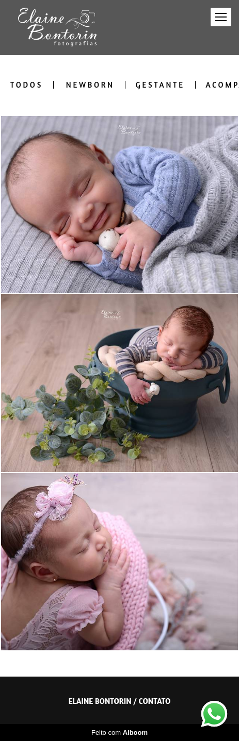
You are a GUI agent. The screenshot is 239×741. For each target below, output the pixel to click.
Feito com (119, 732)
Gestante (160, 85)
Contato (154, 701)
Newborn (90, 85)
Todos (26, 85)
